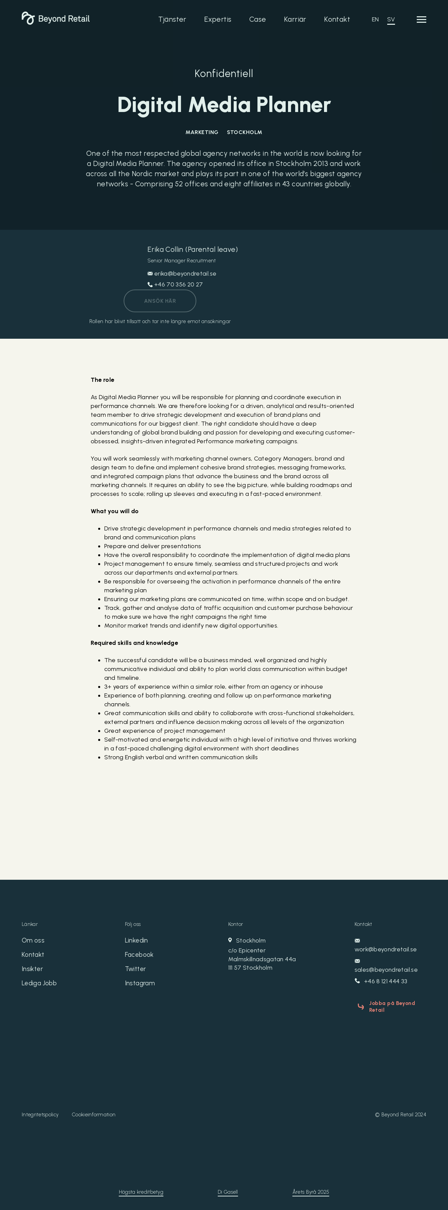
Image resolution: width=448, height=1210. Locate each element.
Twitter (136, 971)
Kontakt (337, 19)
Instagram (141, 986)
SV (391, 19)
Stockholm (275, 955)
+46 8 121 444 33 (382, 981)
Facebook (140, 956)
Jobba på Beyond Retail (389, 1006)
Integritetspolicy (40, 1113)
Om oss (33, 941)
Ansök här (160, 301)
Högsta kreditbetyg (141, 1190)
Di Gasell (228, 1190)
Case (257, 19)
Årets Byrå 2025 (310, 1190)
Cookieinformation (93, 1113)
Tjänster (172, 19)
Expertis (217, 19)
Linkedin (137, 941)
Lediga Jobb (41, 986)
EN (375, 19)
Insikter (33, 971)
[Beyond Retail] (56, 22)
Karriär (295, 19)
